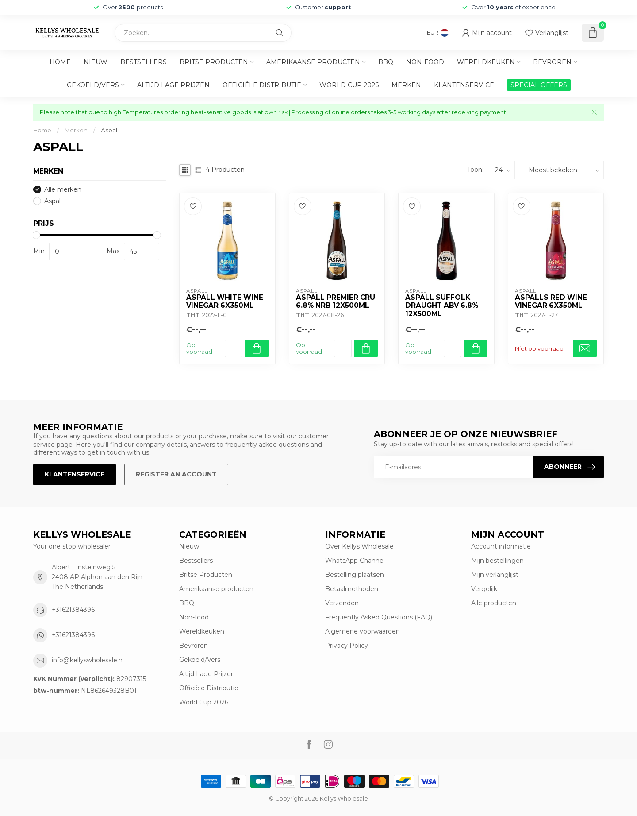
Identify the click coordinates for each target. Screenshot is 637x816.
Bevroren (552, 62)
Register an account (176, 474)
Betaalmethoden (351, 589)
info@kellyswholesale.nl (88, 660)
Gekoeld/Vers (93, 85)
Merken (406, 85)
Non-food (425, 62)
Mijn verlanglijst (494, 575)
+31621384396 (73, 610)
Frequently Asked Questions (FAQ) (378, 617)
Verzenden (342, 603)
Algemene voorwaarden (362, 631)
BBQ (385, 62)
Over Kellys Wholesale (359, 546)
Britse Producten (214, 62)
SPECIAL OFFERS (538, 85)
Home (60, 62)
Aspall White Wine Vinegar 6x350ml (224, 301)
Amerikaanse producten (313, 62)
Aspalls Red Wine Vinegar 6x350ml (551, 301)
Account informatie (501, 546)
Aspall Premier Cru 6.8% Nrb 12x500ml (335, 301)
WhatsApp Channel (355, 561)
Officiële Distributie (262, 85)
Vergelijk (484, 589)
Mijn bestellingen (497, 561)
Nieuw (95, 62)
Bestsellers (143, 62)
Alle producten (493, 603)
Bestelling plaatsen (354, 575)
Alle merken (62, 189)
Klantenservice (464, 85)
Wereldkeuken (486, 62)
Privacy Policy (346, 646)
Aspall (110, 130)
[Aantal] (233, 348)
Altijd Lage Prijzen (173, 85)
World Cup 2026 (349, 85)
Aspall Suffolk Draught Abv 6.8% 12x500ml (441, 306)
